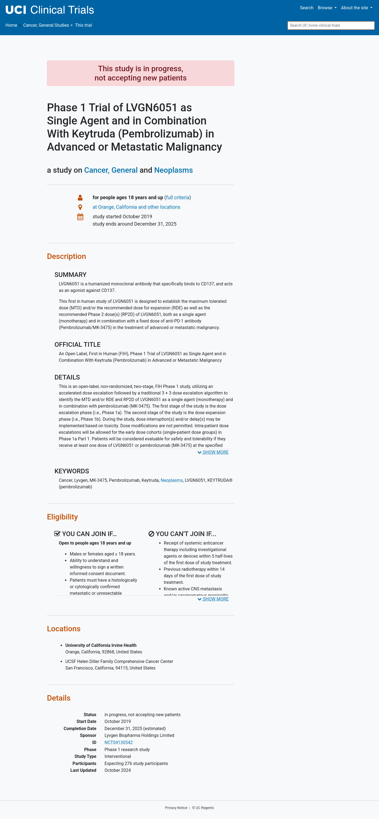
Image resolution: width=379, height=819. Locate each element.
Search (306, 7)
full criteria (177, 197)
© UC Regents (203, 808)
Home (11, 25)
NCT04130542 (119, 742)
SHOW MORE (213, 452)
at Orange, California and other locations (136, 207)
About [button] (355, 7)
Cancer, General (111, 170)
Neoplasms (173, 170)
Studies (46, 25)
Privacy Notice (176, 808)
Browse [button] (325, 7)
